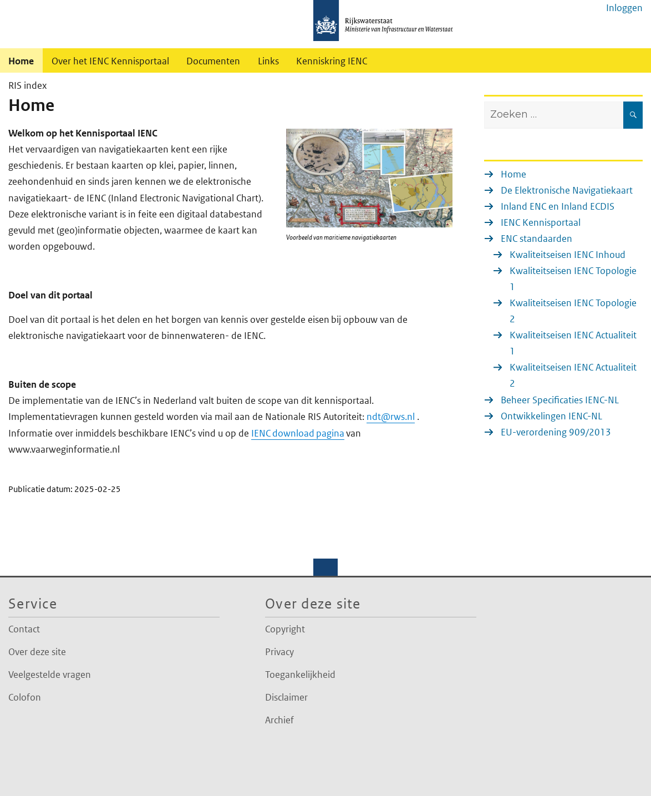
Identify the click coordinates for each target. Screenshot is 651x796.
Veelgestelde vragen (49, 674)
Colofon (24, 697)
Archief (279, 720)
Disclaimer (286, 697)
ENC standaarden (536, 238)
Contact (24, 629)
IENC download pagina (297, 433)
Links (268, 61)
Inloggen (624, 8)
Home (513, 174)
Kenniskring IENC (331, 61)
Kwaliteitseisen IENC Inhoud (567, 255)
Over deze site (37, 652)
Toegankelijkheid (300, 674)
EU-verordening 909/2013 (556, 432)
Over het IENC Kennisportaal (110, 61)
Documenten (213, 61)
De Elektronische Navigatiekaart (567, 190)
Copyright (285, 629)
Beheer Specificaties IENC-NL (560, 400)
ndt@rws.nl (391, 416)
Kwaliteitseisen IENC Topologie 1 (573, 279)
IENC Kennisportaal (541, 222)
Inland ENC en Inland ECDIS (557, 206)
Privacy (279, 652)
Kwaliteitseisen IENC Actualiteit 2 (573, 375)
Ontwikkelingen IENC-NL (551, 416)
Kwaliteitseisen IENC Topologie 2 (573, 311)
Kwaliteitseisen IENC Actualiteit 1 (573, 343)
